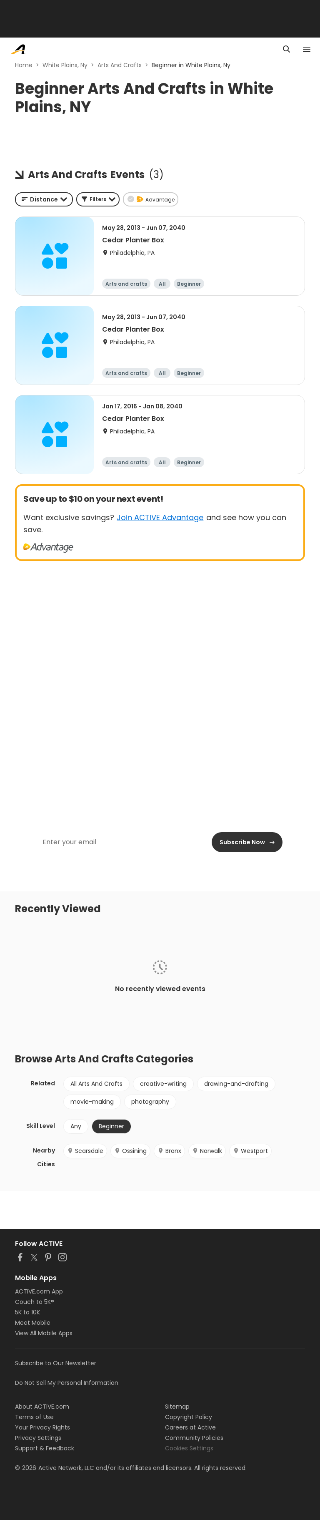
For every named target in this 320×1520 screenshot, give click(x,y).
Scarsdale (85, 1151)
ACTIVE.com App (39, 1291)
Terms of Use (34, 1417)
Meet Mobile (32, 1323)
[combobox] (44, 199)
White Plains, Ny (65, 65)
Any (75, 1126)
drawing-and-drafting (236, 1084)
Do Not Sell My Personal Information (66, 1383)
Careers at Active (190, 1427)
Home (23, 65)
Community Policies (194, 1438)
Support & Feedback (44, 1448)
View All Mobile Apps (43, 1333)
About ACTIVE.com (42, 1406)
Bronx (169, 1151)
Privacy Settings (38, 1438)
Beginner (111, 1126)
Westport (250, 1151)
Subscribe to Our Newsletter (55, 1363)
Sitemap (177, 1406)
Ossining (130, 1151)
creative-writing (163, 1084)
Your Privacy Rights (42, 1427)
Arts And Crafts (120, 65)
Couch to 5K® (34, 1302)
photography (150, 1101)
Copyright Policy (188, 1417)
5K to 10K (27, 1312)
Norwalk (207, 1151)
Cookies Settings (189, 1448)
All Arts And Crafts (96, 1084)
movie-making (92, 1101)
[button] (98, 199)
